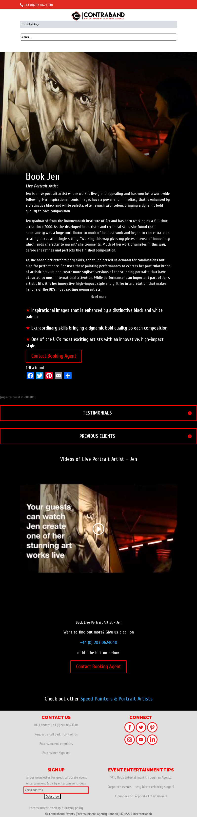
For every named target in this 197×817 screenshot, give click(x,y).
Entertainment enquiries (56, 744)
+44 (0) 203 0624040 (98, 642)
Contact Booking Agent (53, 356)
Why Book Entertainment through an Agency (141, 777)
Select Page (30, 24)
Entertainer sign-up (56, 753)
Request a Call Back (48, 734)
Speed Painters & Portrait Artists (116, 699)
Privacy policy (73, 808)
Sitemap (55, 808)
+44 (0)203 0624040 (38, 5)
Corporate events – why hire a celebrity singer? (141, 787)
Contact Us (70, 734)
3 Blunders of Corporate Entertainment (141, 796)
